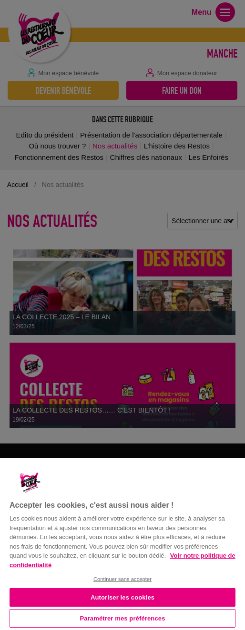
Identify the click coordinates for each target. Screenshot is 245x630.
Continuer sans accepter (122, 579)
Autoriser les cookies (122, 597)
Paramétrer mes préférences (122, 618)
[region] (122, 543)
